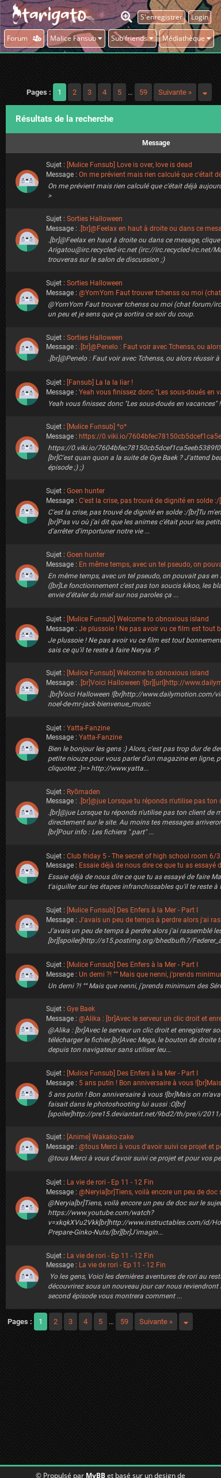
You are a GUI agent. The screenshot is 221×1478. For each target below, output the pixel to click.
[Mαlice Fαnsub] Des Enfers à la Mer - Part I (132, 910)
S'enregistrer (161, 17)
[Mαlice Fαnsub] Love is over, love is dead (129, 165)
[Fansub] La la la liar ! (100, 382)
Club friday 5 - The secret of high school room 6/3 (143, 856)
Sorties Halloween (95, 219)
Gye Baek (81, 1009)
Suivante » (175, 92)
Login (199, 17)
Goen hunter (86, 491)
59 (143, 92)
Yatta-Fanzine (88, 728)
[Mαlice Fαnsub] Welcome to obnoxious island (138, 619)
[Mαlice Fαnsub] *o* (97, 427)
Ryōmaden (83, 792)
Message (156, 143)
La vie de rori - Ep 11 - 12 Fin (110, 1182)
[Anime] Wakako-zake (100, 1137)
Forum (24, 38)
